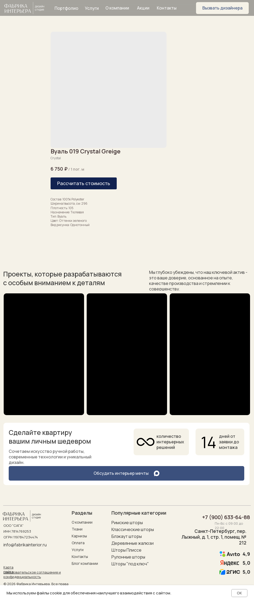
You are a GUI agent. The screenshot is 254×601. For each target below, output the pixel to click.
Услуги (78, 549)
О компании (82, 522)
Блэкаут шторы (126, 536)
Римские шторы (127, 522)
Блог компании (85, 563)
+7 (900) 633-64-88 (226, 517)
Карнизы (79, 535)
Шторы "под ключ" (130, 564)
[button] (222, 8)
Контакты (80, 556)
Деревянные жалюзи (132, 543)
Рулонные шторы (128, 557)
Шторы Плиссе (126, 550)
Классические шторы (132, 529)
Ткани (77, 529)
